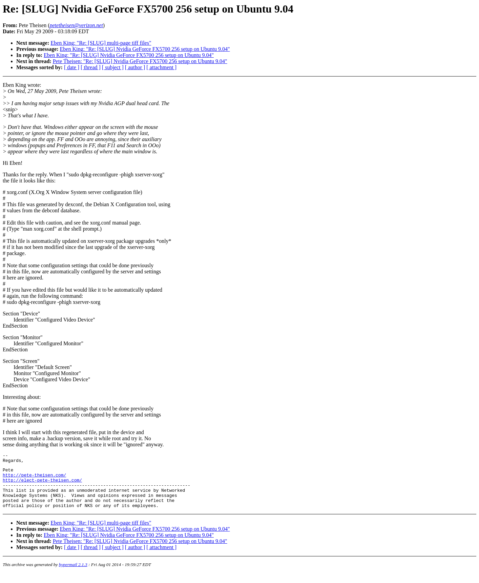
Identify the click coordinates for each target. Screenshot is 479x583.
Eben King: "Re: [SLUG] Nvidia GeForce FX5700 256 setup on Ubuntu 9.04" (145, 49)
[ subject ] (113, 67)
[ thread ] (91, 67)
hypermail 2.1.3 (73, 574)
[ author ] (135, 67)
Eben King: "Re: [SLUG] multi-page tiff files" (100, 43)
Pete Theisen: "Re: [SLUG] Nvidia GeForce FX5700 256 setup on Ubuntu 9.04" (140, 61)
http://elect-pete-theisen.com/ (42, 485)
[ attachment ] (161, 67)
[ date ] (71, 67)
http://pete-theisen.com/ (34, 479)
